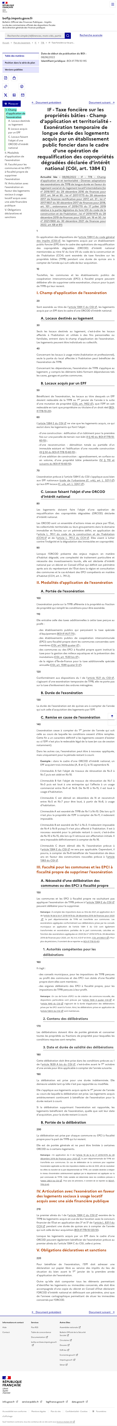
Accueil (5, 42)
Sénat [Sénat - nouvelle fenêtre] (62, 1364)
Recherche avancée (91, 35)
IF (36, 42)
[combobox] (35, 36)
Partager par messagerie (23, 95)
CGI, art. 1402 (81, 404)
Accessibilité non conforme (14, 1411)
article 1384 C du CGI (82, 1215)
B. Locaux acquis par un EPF (17, 130)
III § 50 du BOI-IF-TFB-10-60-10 (57, 452)
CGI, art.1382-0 (99, 937)
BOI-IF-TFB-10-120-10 (86, 1230)
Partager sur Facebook (22, 86)
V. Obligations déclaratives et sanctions (13, 213)
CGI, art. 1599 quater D (64, 665)
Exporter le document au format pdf (6, 78)
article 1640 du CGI (50, 1003)
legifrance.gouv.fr (55, 1401)
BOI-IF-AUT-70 (65, 633)
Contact (6, 1332)
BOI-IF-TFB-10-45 (91, 941)
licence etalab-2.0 (64, 1421)
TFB (42, 42)
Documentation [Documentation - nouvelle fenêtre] (38, 1337)
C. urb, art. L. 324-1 (69, 484)
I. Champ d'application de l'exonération (15, 113)
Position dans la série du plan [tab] (20, 62)
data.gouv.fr (78, 1401)
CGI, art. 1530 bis (65, 657)
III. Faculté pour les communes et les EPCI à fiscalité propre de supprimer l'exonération (17, 172)
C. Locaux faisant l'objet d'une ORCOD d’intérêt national (18, 142)
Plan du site (56, 1411)
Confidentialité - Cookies (77, 1411)
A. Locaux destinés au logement (19, 122)
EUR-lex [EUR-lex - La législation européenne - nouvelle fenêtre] (63, 1350)
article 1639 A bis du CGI (57, 1064)
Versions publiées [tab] (14, 69)
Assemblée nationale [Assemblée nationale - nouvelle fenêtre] (69, 1327)
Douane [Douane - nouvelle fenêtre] (63, 1345)
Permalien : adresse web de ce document (6, 86)
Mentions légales (38, 1411)
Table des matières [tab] (14, 55)
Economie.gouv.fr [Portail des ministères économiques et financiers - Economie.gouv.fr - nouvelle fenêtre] (67, 1355)
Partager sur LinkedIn (14, 95)
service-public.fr (30, 1401)
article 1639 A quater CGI (96, 1000)
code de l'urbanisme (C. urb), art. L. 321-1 (85, 480)
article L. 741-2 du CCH (71, 538)
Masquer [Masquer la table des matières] (13, 103)
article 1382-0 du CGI (50, 1181)
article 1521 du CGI (99, 678)
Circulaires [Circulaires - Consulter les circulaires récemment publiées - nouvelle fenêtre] (64, 1340)
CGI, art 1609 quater (64, 645)
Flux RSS (34, 1327)
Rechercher (68, 36)
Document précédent (48, 102)
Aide (4, 1327)
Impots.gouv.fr (66, 1360)
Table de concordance (41, 1332)
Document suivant (100, 102)
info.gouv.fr (8, 1401)
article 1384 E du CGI (81, 307)
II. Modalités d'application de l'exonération (14, 156)
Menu (113, 4)
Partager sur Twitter (6, 95)
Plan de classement (22, 42)
